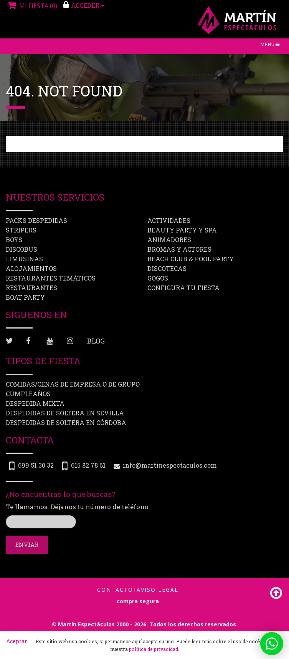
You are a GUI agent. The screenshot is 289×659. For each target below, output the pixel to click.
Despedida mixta (35, 403)
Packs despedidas (36, 220)
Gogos (157, 278)
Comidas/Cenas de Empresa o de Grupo (73, 384)
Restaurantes (31, 288)
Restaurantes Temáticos (51, 278)
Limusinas (24, 259)
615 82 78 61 (88, 465)
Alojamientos (31, 268)
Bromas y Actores (179, 249)
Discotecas (167, 268)
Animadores (169, 240)
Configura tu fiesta (183, 288)
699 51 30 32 (36, 465)
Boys (14, 240)
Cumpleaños (28, 393)
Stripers (21, 230)
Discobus (21, 249)
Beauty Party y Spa (182, 230)
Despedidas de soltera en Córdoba (66, 422)
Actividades (168, 220)
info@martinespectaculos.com (170, 465)
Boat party (25, 297)
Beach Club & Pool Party (190, 259)
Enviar (26, 544)
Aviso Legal (157, 589)
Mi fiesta (31, 6)
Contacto (115, 589)
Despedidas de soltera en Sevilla (65, 412)
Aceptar (16, 641)
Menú (271, 46)
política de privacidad (153, 649)
